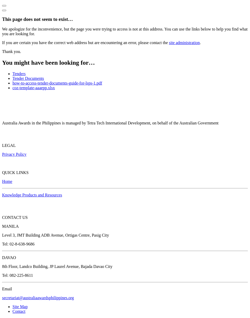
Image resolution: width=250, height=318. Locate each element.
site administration (184, 42)
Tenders (18, 73)
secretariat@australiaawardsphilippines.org (38, 298)
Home (7, 181)
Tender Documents (28, 78)
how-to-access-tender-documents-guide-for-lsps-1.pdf (57, 83)
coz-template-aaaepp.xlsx (33, 88)
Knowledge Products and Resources (32, 195)
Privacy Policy (14, 154)
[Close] (4, 10)
